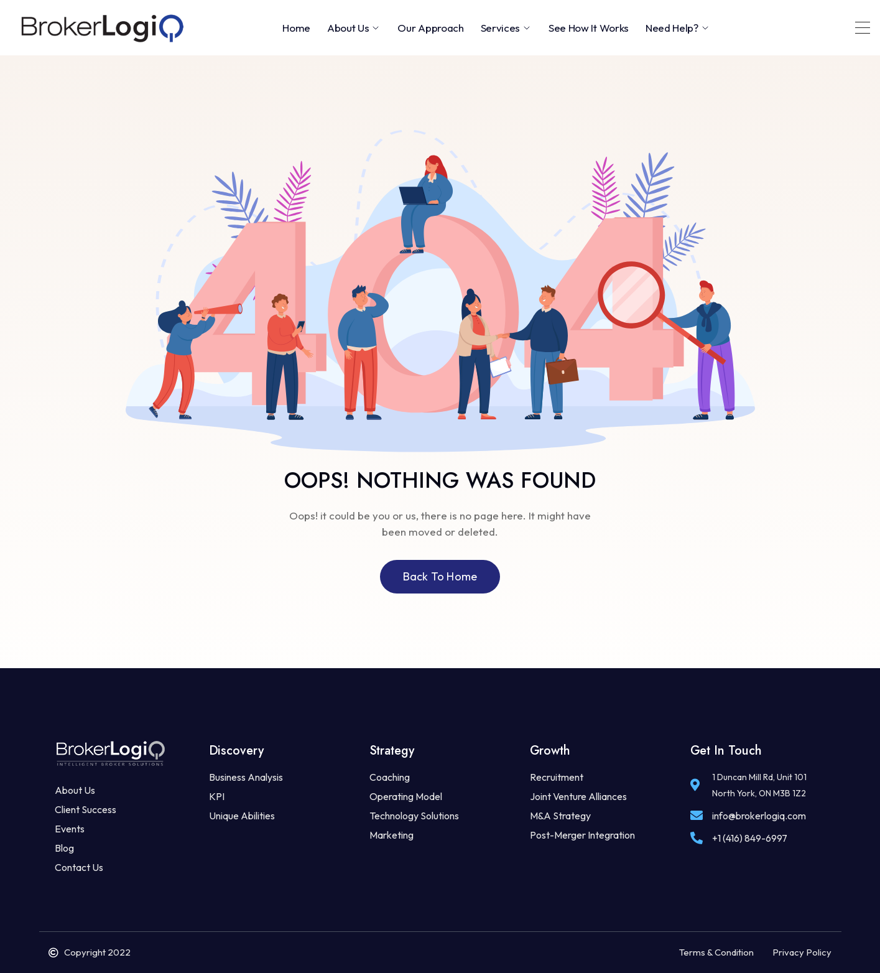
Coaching (389, 777)
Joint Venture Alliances (578, 796)
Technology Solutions (414, 815)
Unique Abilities (242, 815)
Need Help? (678, 27)
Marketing (391, 835)
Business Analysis (246, 777)
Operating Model (405, 796)
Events (70, 828)
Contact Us (79, 867)
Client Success (85, 809)
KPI (217, 796)
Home (296, 27)
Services (506, 27)
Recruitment (556, 777)
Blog (64, 848)
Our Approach (430, 27)
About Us (354, 27)
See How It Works (589, 27)
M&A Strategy (560, 815)
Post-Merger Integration (582, 835)
